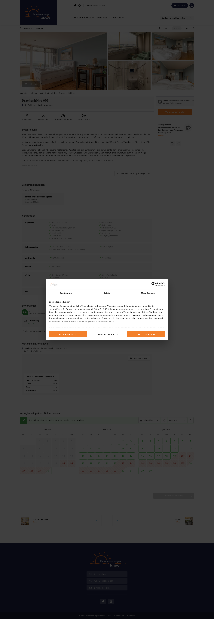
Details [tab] (107, 293)
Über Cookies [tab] (148, 293)
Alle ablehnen (67, 334)
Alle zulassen (146, 334)
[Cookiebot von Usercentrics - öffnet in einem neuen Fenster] (153, 284)
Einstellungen (107, 334)
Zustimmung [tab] (66, 293)
